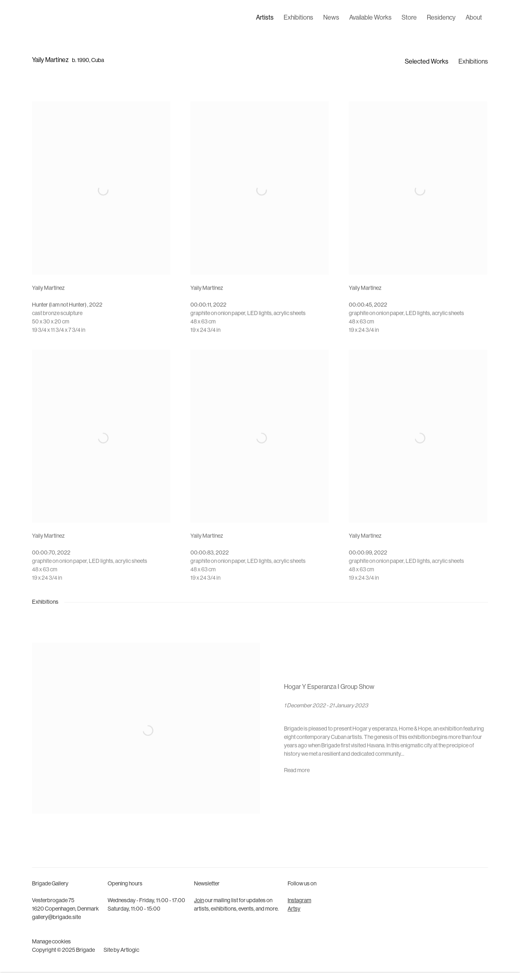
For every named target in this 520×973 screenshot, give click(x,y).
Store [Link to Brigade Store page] (409, 18)
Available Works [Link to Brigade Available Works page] (370, 18)
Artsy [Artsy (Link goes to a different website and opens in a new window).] (294, 909)
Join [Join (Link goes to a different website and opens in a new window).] (199, 901)
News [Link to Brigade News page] (331, 18)
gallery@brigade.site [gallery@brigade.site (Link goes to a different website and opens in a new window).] (56, 918)
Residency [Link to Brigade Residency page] (441, 18)
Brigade (44, 18)
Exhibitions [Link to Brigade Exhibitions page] (298, 18)
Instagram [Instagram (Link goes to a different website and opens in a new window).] (299, 901)
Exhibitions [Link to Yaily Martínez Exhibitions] (473, 62)
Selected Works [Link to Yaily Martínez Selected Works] (426, 62)
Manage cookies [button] (51, 942)
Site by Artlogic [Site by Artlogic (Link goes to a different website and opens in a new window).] (121, 950)
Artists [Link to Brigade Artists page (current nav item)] (265, 18)
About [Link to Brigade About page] (474, 18)
